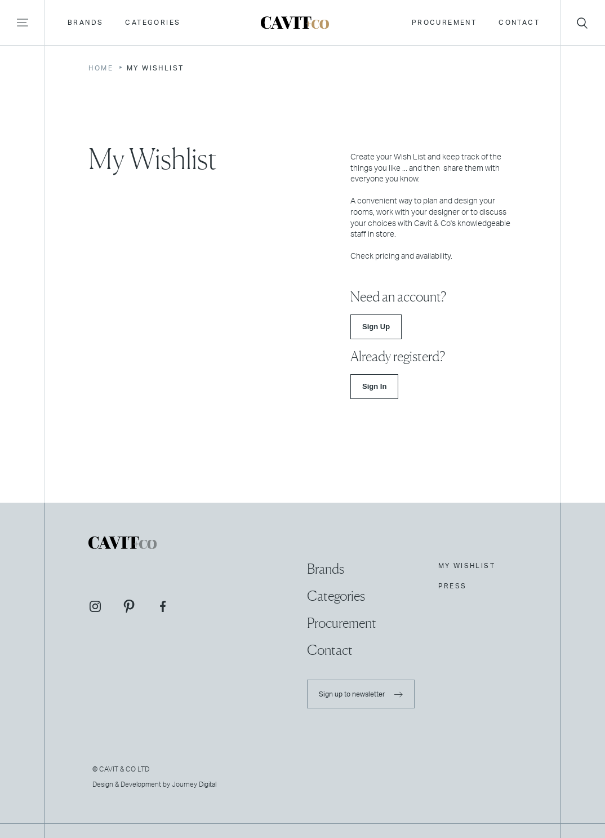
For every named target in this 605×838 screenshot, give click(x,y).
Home (100, 68)
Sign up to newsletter (361, 694)
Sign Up (376, 326)
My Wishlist (466, 565)
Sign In (374, 386)
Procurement (443, 25)
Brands (84, 25)
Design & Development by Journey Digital (154, 784)
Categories (151, 25)
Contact (518, 25)
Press (452, 586)
